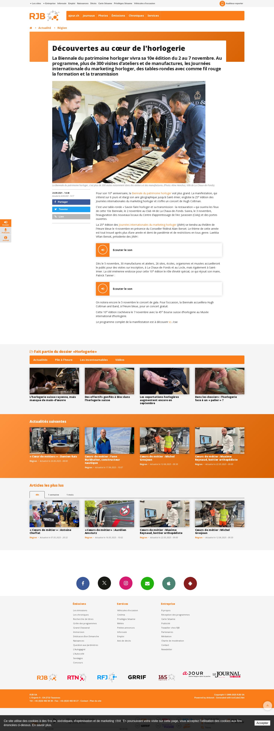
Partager (61, 201)
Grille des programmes (85, 623)
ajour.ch (73, 15)
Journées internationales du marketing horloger (148, 224)
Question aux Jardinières (85, 645)
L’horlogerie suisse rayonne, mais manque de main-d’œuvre (53, 398)
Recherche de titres (83, 619)
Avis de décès (124, 640)
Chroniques (136, 15)
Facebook (83, 583)
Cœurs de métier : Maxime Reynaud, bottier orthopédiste (216, 458)
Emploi (71, 3)
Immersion (78, 632)
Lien (59, 216)
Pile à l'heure (64, 360)
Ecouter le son (114, 250)
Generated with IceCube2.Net (230, 698)
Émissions (118, 15)
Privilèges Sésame (123, 3)
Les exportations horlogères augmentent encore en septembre (159, 400)
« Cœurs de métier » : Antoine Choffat (50, 531)
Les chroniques (81, 614)
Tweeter (61, 209)
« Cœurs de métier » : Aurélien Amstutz (105, 531)
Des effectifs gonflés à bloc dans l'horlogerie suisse (107, 398)
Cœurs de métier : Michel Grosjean (157, 458)
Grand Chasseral (81, 627)
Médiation (166, 636)
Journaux (89, 15)
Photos (103, 15)
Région (62, 28)
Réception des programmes (175, 614)
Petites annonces (126, 627)
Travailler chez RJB (170, 627)
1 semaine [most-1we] (53, 494)
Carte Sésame (105, 3)
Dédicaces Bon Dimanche (86, 636)
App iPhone (168, 583)
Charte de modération (172, 640)
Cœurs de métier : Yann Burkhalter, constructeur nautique (102, 460)
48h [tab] (37, 494)
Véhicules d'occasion (144, 3)
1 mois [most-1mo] (70, 494)
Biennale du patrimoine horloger (151, 193)
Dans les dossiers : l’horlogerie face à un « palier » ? (216, 398)
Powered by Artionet (204, 698)
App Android (190, 583)
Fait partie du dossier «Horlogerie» (63, 351)
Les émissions (80, 610)
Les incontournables (94, 360)
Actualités (40, 360)
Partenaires (167, 632)
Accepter (262, 723)
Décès (93, 3)
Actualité (44, 28)
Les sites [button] (35, 3)
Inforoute (62, 3)
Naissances (83, 3)
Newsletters (147, 583)
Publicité (165, 623)
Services (153, 15)
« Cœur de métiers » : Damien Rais (53, 456)
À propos (165, 610)
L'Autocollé (78, 653)
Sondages (78, 658)
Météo (120, 623)
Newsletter (166, 649)
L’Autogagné (79, 649)
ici (170, 322)
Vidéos (119, 360)
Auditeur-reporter (231, 3)
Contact (165, 645)
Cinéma (121, 614)
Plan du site (95, 701)
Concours (78, 662)
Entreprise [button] (49, 3)
